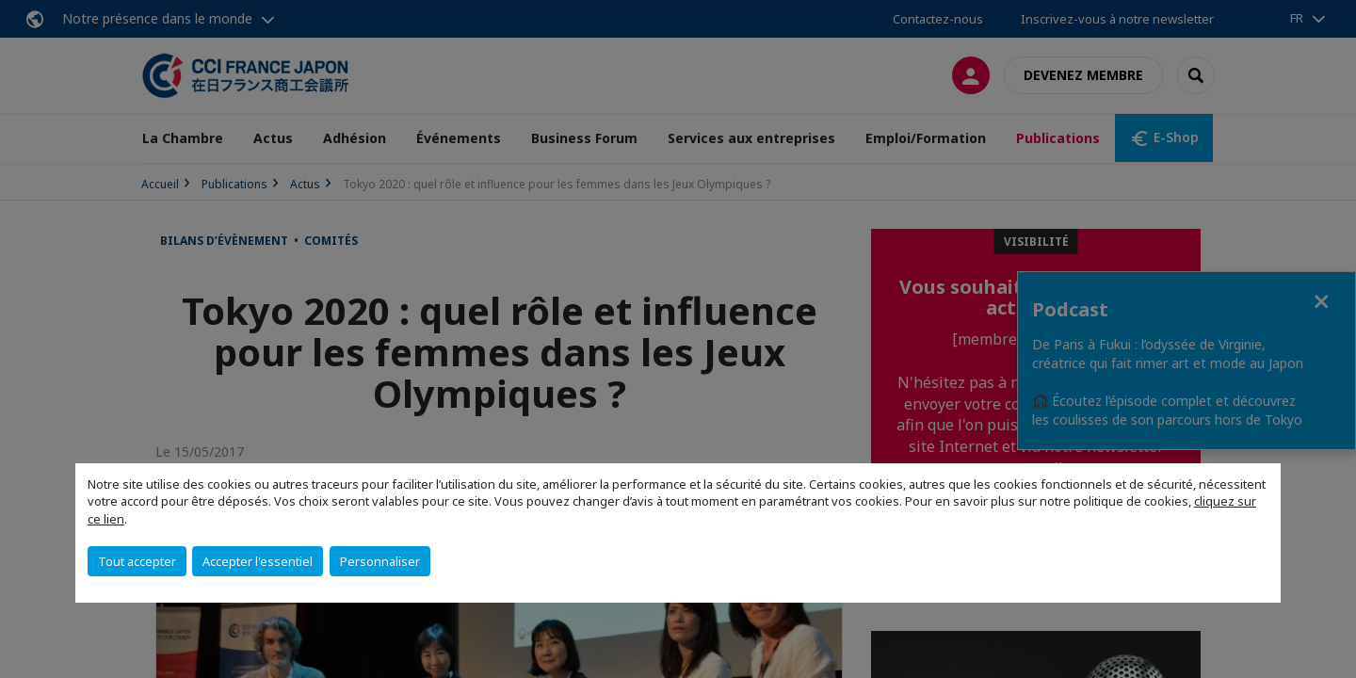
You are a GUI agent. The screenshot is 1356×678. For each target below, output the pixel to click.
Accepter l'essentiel (257, 561)
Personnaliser (380, 561)
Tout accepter (137, 561)
